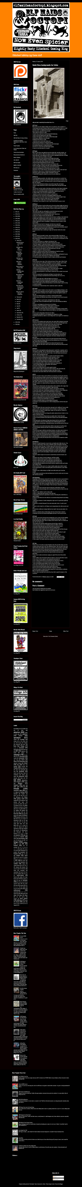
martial (15, 827)
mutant (22, 837)
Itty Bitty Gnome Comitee (23, 988)
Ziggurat (15, 905)
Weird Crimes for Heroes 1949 (20, 266)
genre (23, 802)
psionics (15, 852)
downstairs (24, 780)
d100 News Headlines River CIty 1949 (20, 271)
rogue (21, 857)
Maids (15, 825)
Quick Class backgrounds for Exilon (19, 282)
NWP (24, 840)
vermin (24, 893)
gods (26, 807)
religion (25, 855)
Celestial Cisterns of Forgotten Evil (20, 244)
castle (15, 758)
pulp (26, 854)
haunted (23, 810)
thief (17, 882)
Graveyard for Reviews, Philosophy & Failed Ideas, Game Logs (20, 142)
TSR (19, 887)
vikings (15, 895)
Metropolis (18, 832)
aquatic (15, 739)
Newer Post (35, 631)
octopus (25, 842)
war (17, 897)
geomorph (15, 804)
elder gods (16, 787)
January (18, 240)
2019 (16, 227)
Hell (14, 812)
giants (21, 804)
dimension (21, 776)
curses (26, 768)
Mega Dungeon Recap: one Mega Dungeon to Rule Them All (23, 1003)
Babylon (25, 743)
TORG (21, 883)
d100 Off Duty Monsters (23, 1099)
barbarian (18, 744)
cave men (16, 760)
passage (15, 847)
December (19, 319)
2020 (16, 229)
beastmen (21, 748)
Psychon (16, 854)
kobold (24, 818)
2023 (16, 236)
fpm (54, 1184)
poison (26, 849)
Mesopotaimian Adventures (19, 155)
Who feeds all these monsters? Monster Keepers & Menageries (23, 977)
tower (26, 883)
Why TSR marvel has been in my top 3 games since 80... (19, 287)
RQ (21, 860)
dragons (19, 782)
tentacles (25, 880)
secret (23, 865)
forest (26, 795)
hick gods (24, 813)
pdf (20, 847)
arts (14, 743)
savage (23, 864)
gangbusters (16, 800)
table (15, 880)
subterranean (20, 875)
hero (19, 812)
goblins (25, 805)
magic (15, 823)
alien (18, 734)
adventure (17, 732)
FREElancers (18, 797)
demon (23, 774)
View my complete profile (19, 194)
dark (15, 771)
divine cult (22, 778)
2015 (16, 218)
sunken (21, 877)
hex (24, 812)
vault (19, 893)
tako (19, 880)
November (19, 317)
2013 (16, 214)
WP (18, 903)
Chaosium (22, 761)
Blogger (61, 1184)
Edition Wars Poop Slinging (23, 1043)
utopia (15, 893)
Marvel (20, 827)
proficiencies (23, 850)
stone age (25, 873)
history (15, 815)
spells (22, 872)
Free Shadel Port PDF (23, 1130)
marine (20, 825)
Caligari (22, 753)
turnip (15, 888)
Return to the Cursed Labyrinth (23, 1055)
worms (15, 903)
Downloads (16, 170)
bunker (15, 753)
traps (16, 885)
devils (15, 776)
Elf (24, 787)
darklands (21, 771)
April (18, 301)
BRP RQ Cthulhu (17, 162)
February (18, 297)
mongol (21, 833)
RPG (16, 860)
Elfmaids (16, 788)
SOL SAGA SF (16, 160)
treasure (21, 885)
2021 (16, 232)
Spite (26, 872)
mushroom (16, 837)
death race (16, 773)
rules (17, 862)
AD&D (24, 728)
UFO (19, 888)
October (18, 315)
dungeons (16, 785)
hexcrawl (16, 814)
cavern (23, 760)
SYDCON (20, 878)
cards (17, 756)
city (18, 765)
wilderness (19, 900)
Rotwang (25, 859)
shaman (17, 867)
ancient (20, 736)
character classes (17, 763)
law (22, 820)
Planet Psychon (17, 146)
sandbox (16, 864)
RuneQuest (23, 862)
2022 (16, 234)
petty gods (19, 849)
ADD (14, 730)
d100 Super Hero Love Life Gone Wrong (26, 1107)
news (15, 840)
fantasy (22, 792)
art (19, 741)
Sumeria (15, 877)
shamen (23, 867)
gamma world (20, 799)
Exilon (26, 790)
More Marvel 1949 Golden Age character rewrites (20, 276)
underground (17, 890)
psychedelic (22, 852)
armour (15, 741)
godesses (21, 807)
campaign (17, 754)
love (24, 822)
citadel (25, 763)
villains (26, 895)
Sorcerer (23, 868)
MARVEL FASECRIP (17, 165)
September (19, 312)
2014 (16, 216)
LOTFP (20, 822)
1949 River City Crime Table (19, 258)
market (24, 825)
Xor (25, 903)
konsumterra (16, 820)
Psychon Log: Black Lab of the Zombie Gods (23, 949)
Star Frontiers (18, 873)
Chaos (15, 761)
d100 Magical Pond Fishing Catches (23, 963)
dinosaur (15, 778)
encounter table (18, 790)
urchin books (23, 892)
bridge (19, 749)
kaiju (15, 818)
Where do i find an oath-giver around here (20, 293)
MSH (24, 835)
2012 (16, 212)
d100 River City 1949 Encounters (19, 248)
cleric (24, 765)
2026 (16, 324)
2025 (16, 322)
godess (17, 807)
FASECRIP (16, 794)
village (20, 895)
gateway (15, 802)
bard (24, 744)
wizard (17, 902)
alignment (24, 734)
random (18, 855)
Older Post (65, 631)
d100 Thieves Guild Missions (23, 1030)
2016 (16, 220)
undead (23, 888)
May (17, 303)
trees (26, 885)
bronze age (25, 749)
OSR (23, 844)
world (24, 902)
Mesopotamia (24, 830)
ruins (26, 860)
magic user (22, 823)
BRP (17, 751)
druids (26, 782)
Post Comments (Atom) (53, 636)
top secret (22, 882)
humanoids (18, 817)
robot (17, 857)
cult (21, 768)
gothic (21, 808)
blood (15, 749)
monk (26, 833)
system (24, 878)
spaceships (16, 872)
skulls (19, 868)
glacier (26, 804)
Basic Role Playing (19, 746)
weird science (23, 898)
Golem (17, 808)
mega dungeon (24, 828)
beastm (15, 747)
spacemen (22, 870)
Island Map (21, 1138)
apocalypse (17, 737)
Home (50, 631)
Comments (55, 1179)
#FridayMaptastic (17, 728)
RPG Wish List (16, 167)
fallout (16, 792)
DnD (15, 779)
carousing (22, 756)
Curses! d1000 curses (23, 936)
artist (24, 741)
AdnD (22, 730)
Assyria (19, 743)
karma (19, 818)
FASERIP (23, 794)
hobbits (20, 815)
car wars (25, 755)
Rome (21, 858)
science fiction (17, 865)
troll (16, 887)
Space (15, 870)
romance (25, 857)
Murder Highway (17, 157)
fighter (15, 795)
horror (25, 815)
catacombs (21, 758)
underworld (16, 892)
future (25, 797)
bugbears (23, 751)
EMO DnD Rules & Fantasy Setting (20, 138)
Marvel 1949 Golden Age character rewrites (19, 254)
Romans (17, 858)
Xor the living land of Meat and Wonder (20, 148)
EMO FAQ (15, 135)
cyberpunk (23, 770)
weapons (15, 898)
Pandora (16, 845)
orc (17, 844)
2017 (16, 223)
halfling (17, 810)
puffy (22, 854)
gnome (16, 805)
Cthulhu (16, 768)
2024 (16, 238)
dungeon (20, 783)
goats (21, 805)
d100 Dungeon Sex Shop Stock (23, 1016)
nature (15, 838)
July (17, 308)
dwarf (24, 785)
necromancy (22, 838)
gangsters (23, 800)
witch (26, 900)
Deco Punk (23, 773)
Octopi (16, 842)
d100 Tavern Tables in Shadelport (19, 263)
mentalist (17, 830)
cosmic (15, 766)
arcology (22, 739)
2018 (16, 225)
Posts (55, 1177)
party (24, 845)
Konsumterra (18, 188)
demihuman (16, 774)
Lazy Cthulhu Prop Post (23, 1076)
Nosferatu (20, 840)
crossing (23, 766)
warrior (23, 897)
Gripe (26, 808)
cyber (17, 770)
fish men (20, 795)
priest (16, 850)
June (18, 306)
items (24, 817)
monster (18, 835)
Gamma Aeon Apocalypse (19, 152)
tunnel (24, 887)
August (18, 310)
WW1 (22, 903)
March (18, 299)
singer (15, 868)
